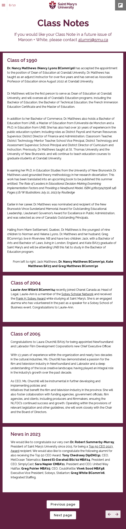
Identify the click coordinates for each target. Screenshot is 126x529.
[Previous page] (109, 514)
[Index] (3, 5)
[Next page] (117, 514)
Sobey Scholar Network (77, 294)
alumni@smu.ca (93, 39)
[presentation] (63, 26)
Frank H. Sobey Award (31, 298)
